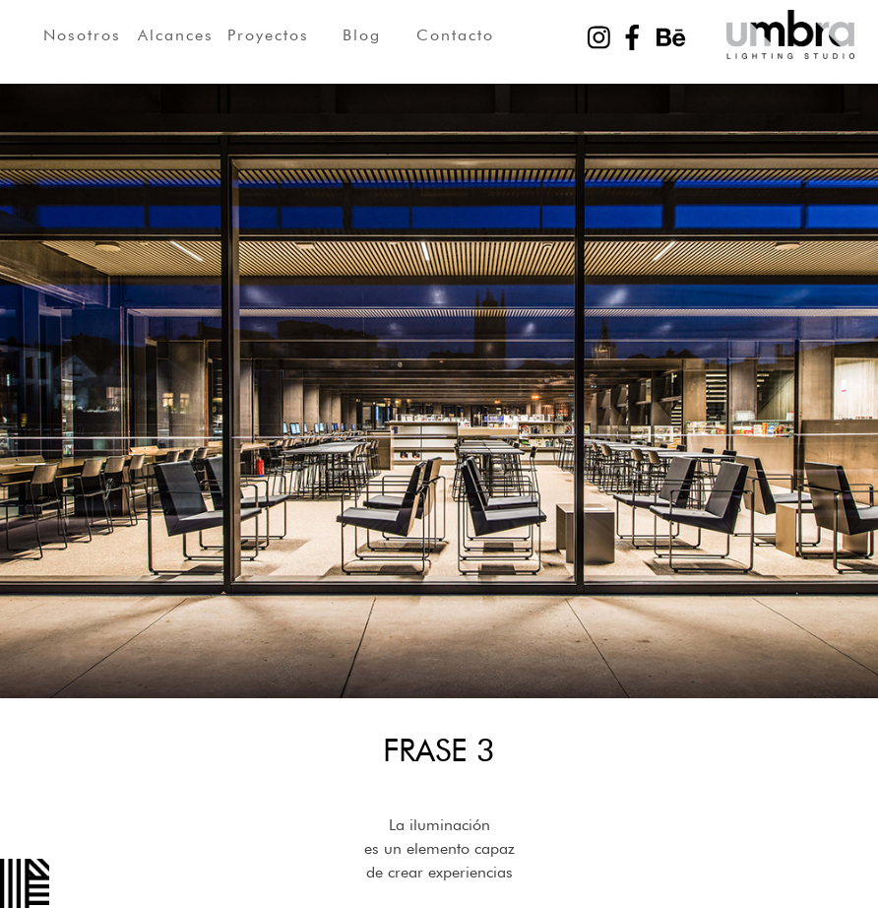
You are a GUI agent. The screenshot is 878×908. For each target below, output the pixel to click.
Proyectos (268, 35)
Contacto (455, 35)
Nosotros (82, 35)
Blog (362, 35)
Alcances (176, 35)
